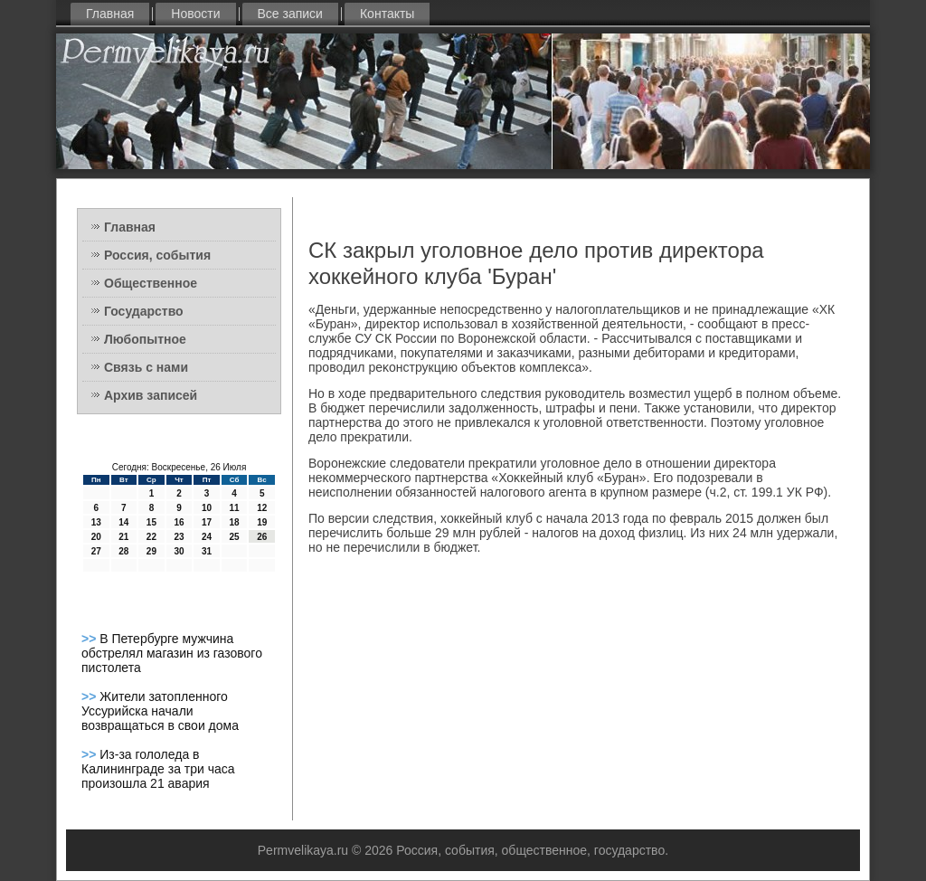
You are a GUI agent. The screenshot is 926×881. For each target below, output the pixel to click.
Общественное (150, 283)
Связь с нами (146, 367)
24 (207, 537)
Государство (144, 311)
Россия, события (157, 255)
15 (151, 522)
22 (151, 537)
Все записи (290, 13)
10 (207, 508)
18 (235, 522)
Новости (195, 13)
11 (235, 508)
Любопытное (145, 339)
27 (96, 551)
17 (207, 522)
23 (179, 537)
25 (235, 537)
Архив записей (150, 395)
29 (151, 551)
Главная (110, 13)
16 (179, 522)
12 (262, 508)
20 (96, 537)
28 (123, 551)
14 (123, 522)
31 (207, 551)
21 (123, 537)
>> (90, 638)
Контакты (387, 13)
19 (262, 522)
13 (96, 522)
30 (179, 551)
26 (262, 537)
